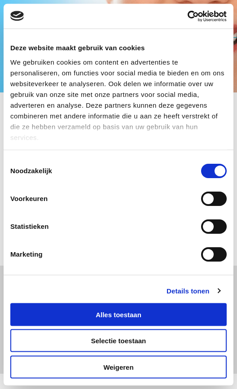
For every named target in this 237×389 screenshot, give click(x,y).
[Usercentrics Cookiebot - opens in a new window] (187, 16)
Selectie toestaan (118, 341)
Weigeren (118, 367)
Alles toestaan (118, 314)
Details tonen (188, 290)
